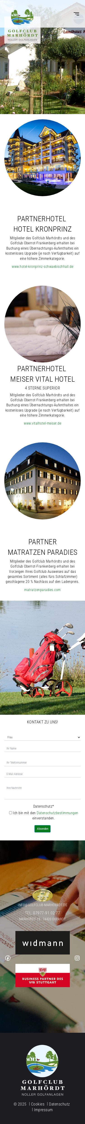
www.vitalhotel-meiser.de (42, 423)
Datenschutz (43, 806)
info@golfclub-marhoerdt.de (42, 905)
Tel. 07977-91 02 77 (42, 912)
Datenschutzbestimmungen (57, 813)
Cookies (38, 1104)
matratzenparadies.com (42, 590)
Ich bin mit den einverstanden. (43, 815)
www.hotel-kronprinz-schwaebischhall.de (42, 266)
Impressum (43, 1109)
